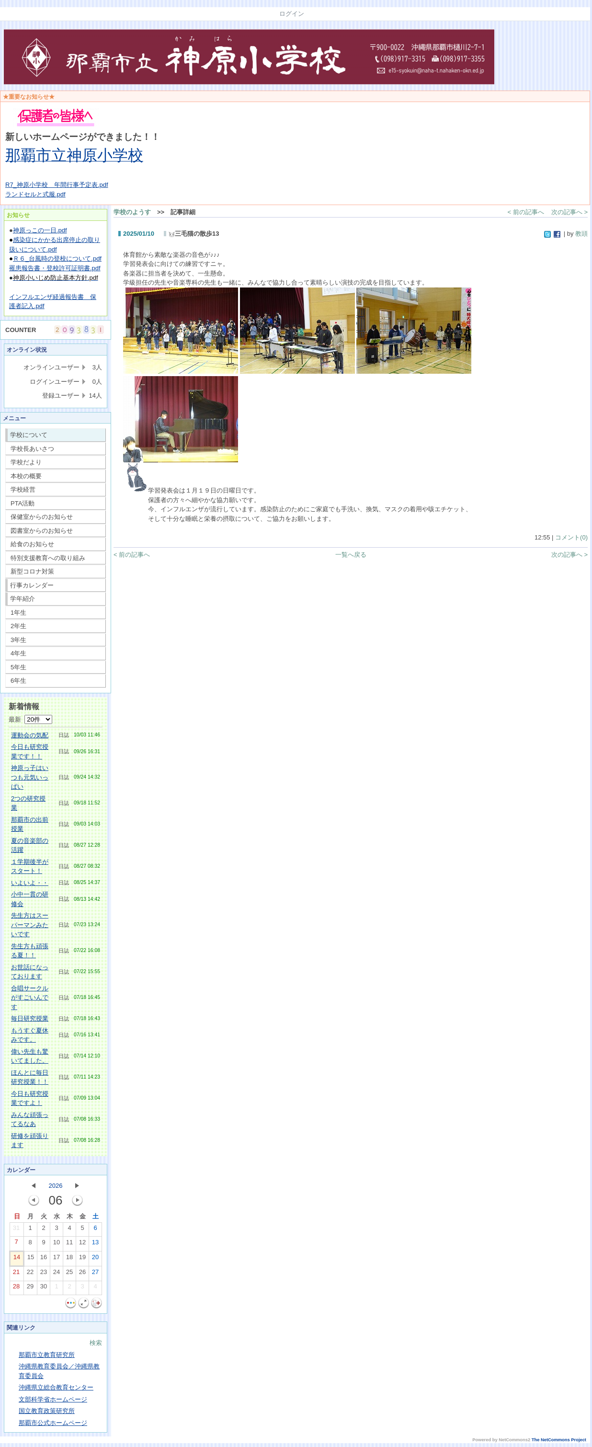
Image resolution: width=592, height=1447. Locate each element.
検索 (96, 1342)
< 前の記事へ (526, 212)
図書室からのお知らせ (42, 530)
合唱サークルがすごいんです (29, 998)
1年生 (18, 612)
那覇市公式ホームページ (53, 1422)
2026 (56, 1185)
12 (82, 1244)
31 (16, 1230)
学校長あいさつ (32, 448)
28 (16, 1288)
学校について (28, 434)
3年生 (18, 639)
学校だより (26, 462)
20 (95, 1259)
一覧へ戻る (350, 554)
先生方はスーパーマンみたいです (29, 925)
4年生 (18, 653)
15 (30, 1259)
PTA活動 (22, 503)
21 (16, 1274)
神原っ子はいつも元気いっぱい (29, 777)
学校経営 (23, 489)
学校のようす (132, 212)
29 (30, 1288)
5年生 (18, 667)
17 (56, 1259)
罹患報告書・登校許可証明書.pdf (55, 268)
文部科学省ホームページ (53, 1399)
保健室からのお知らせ (42, 516)
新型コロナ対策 (32, 571)
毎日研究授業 (29, 1018)
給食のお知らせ (32, 544)
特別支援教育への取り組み (48, 558)
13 (95, 1244)
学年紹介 (22, 598)
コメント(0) (571, 537)
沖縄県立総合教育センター (56, 1387)
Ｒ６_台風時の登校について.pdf (57, 258)
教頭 (581, 233)
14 (16, 1259)
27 (95, 1274)
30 (43, 1288)
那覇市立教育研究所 (47, 1354)
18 (69, 1259)
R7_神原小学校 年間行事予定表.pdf (56, 184)
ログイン (291, 13)
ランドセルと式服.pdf (35, 194)
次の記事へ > (569, 212)
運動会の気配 (29, 735)
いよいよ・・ (29, 882)
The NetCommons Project (559, 1439)
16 (43, 1259)
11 (69, 1244)
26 (82, 1274)
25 (69, 1274)
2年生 (18, 626)
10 (56, 1244)
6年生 (18, 680)
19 (82, 1259)
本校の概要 (26, 476)
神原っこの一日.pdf (40, 230)
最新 (30, 719)
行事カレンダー (32, 585)
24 (56, 1274)
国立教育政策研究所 (47, 1410)
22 (30, 1274)
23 (43, 1274)
